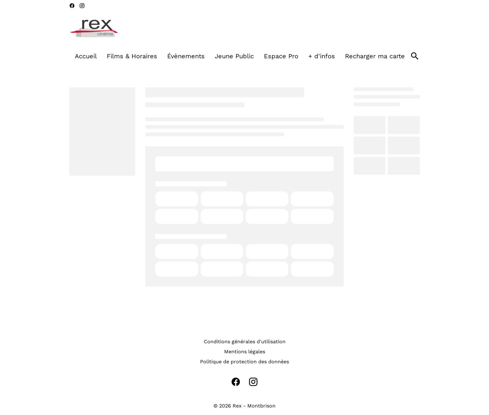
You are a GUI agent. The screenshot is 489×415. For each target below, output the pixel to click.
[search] (415, 56)
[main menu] (240, 56)
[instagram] (82, 5)
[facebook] (72, 5)
